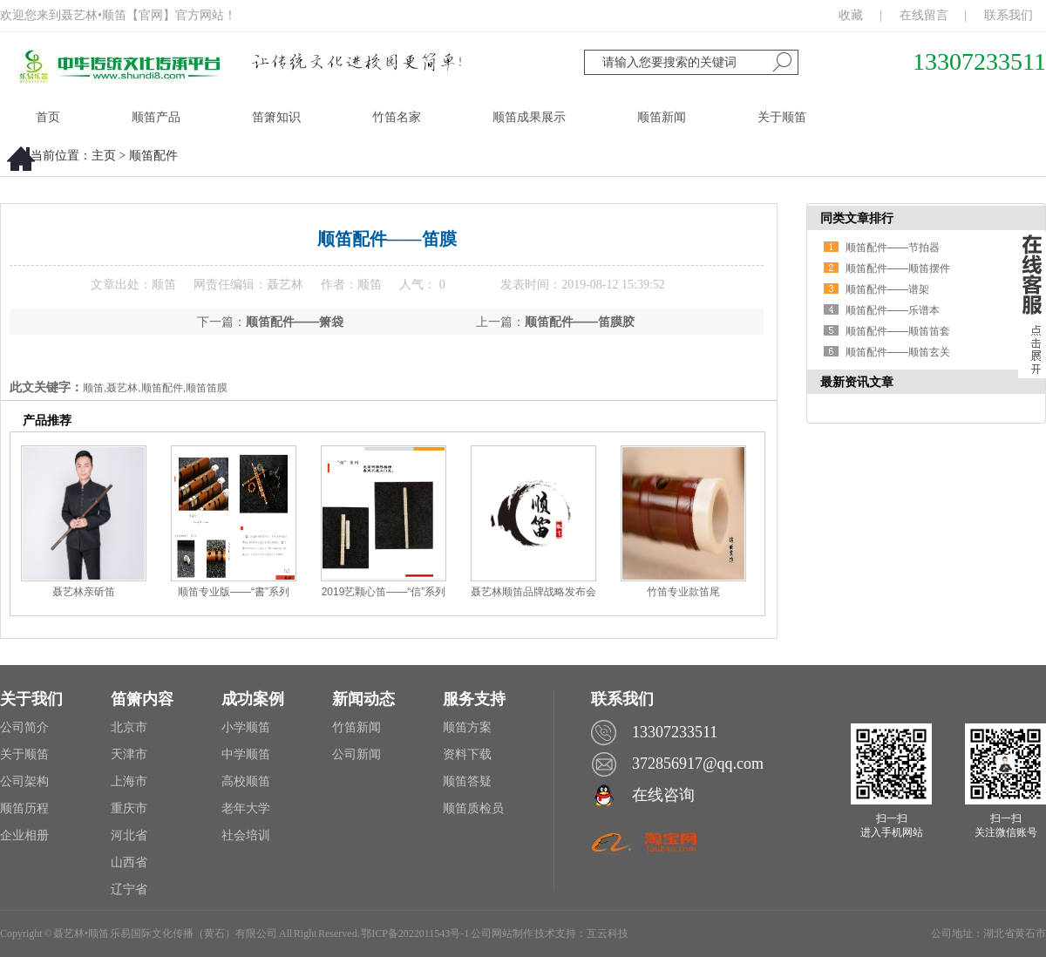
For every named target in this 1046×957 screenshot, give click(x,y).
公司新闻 (356, 754)
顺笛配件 (153, 155)
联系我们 (1008, 15)
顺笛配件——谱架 (887, 289)
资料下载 (467, 754)
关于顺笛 (24, 754)
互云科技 (607, 933)
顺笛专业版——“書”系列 (233, 592)
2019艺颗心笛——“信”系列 (384, 592)
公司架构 (24, 781)
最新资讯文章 (856, 382)
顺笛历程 (24, 808)
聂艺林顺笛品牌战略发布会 (533, 592)
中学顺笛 (245, 754)
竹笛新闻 (356, 727)
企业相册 (24, 835)
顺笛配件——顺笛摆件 (898, 268)
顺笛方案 (467, 727)
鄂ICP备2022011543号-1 (415, 933)
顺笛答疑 (467, 781)
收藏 (851, 15)
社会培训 (245, 835)
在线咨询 (663, 795)
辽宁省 (129, 889)
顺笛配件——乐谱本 (893, 310)
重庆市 (129, 808)
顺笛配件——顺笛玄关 (898, 352)
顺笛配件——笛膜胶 (580, 322)
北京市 (129, 727)
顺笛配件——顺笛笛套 (898, 331)
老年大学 (245, 808)
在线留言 (924, 15)
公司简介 (24, 727)
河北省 (129, 835)
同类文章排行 (856, 218)
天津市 (129, 754)
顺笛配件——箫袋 (294, 322)
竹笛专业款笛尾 (683, 592)
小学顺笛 (245, 727)
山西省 (129, 862)
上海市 (129, 781)
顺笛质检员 (473, 808)
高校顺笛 (245, 781)
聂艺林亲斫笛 (83, 592)
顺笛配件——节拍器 (893, 247)
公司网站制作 (502, 933)
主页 (104, 155)
